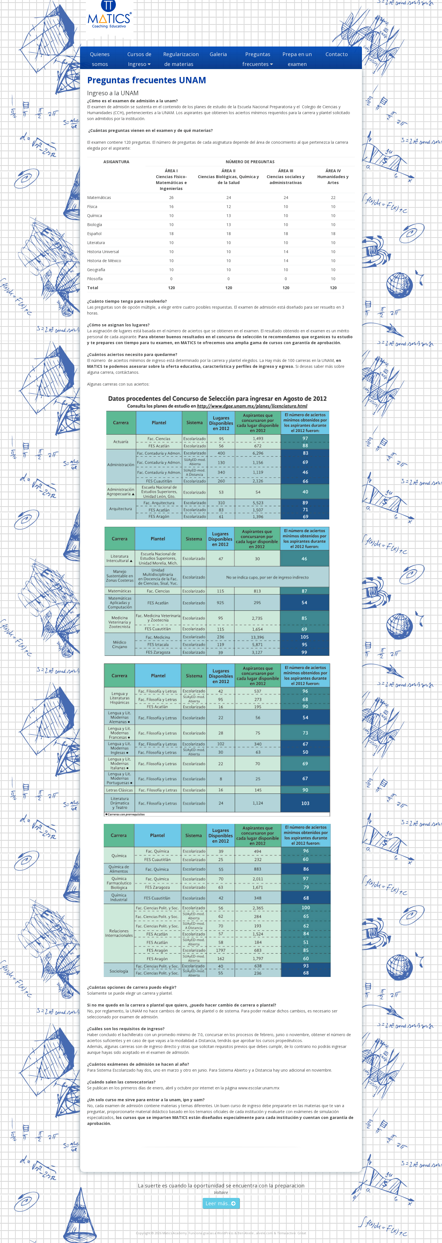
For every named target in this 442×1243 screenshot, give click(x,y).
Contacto (337, 54)
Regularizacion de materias (178, 59)
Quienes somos (100, 59)
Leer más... (218, 1203)
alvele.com (264, 1233)
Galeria (218, 54)
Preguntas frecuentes (256, 59)
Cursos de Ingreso (139, 59)
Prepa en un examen (297, 59)
